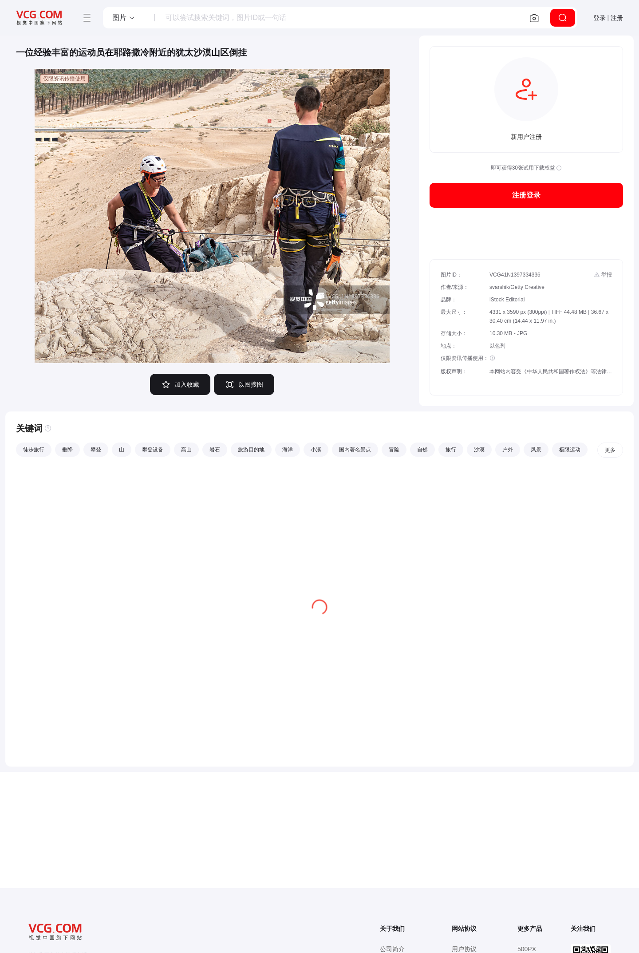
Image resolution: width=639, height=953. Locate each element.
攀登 (96, 450)
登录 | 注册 (608, 17)
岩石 (214, 450)
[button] (123, 18)
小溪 (316, 450)
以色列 (497, 346)
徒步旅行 (33, 450)
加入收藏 (180, 384)
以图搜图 (244, 384)
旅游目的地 (251, 450)
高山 (186, 450)
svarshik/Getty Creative (516, 287)
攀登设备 (152, 450)
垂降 (67, 450)
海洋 (287, 450)
